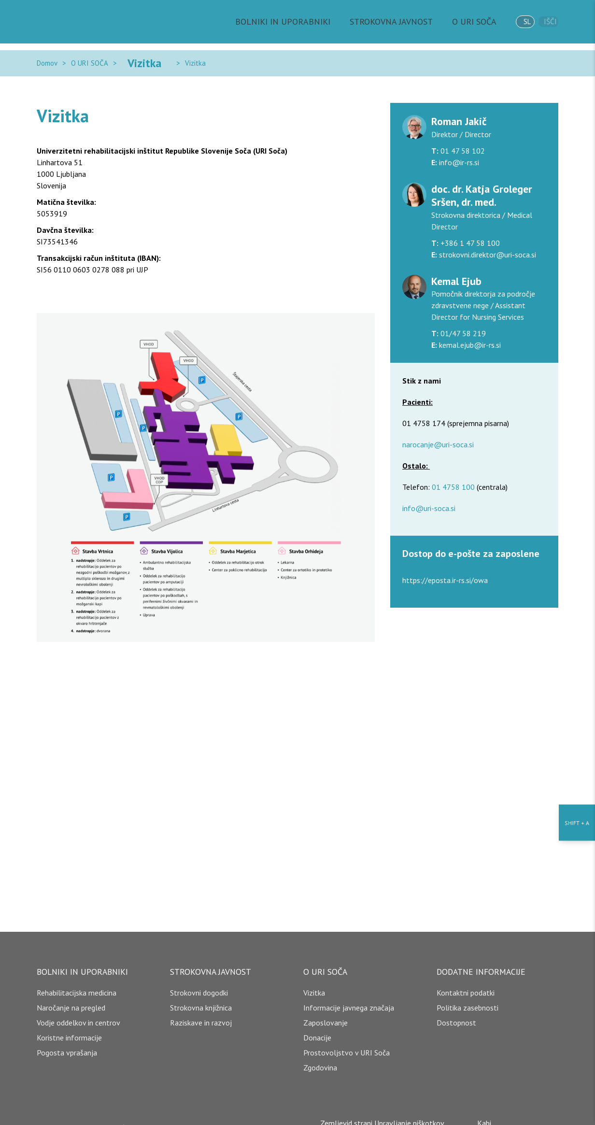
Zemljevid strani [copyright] (342, 1111)
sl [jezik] (516, 21)
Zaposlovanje (325, 1011)
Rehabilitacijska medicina (76, 981)
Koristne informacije (69, 1026)
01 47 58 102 (462, 139)
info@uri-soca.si (428, 496)
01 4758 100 (453, 475)
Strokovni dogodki (199, 981)
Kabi (489, 1111)
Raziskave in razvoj (201, 1011)
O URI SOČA (467, 21)
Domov (47, 57)
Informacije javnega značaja (348, 996)
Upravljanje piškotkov (409, 1111)
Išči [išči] (547, 22)
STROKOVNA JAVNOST (395, 21)
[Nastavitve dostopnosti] (577, 562)
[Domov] (80, 22)
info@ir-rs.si (458, 151)
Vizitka (133, 57)
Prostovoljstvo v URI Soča (346, 1041)
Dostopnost (456, 1011)
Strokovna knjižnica (201, 996)
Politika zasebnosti (467, 996)
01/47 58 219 (462, 322)
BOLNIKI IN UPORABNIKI (303, 21)
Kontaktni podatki (466, 981)
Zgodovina (320, 1056)
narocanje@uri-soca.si (438, 433)
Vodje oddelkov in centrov (78, 1011)
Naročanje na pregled (71, 996)
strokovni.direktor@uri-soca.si (486, 243)
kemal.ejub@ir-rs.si (469, 333)
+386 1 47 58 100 (469, 231)
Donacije (317, 1026)
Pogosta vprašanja (67, 1041)
